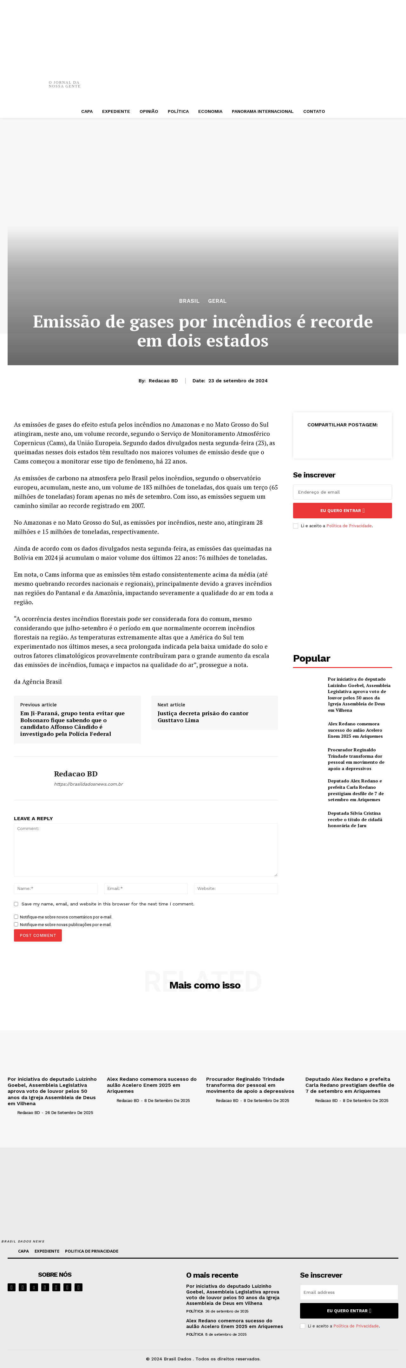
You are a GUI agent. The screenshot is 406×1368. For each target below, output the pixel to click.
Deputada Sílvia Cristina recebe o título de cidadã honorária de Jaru (355, 819)
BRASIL (189, 301)
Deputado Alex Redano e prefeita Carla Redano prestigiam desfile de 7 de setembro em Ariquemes (356, 790)
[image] (144, 1287)
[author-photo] (12, 1112)
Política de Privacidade (349, 525)
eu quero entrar (342, 511)
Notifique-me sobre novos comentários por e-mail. (66, 917)
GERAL (217, 301)
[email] (342, 492)
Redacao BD (163, 381)
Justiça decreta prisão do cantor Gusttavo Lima (203, 716)
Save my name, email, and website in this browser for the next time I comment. (108, 903)
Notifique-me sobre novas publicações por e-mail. (66, 924)
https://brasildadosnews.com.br (88, 784)
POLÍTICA (194, 1311)
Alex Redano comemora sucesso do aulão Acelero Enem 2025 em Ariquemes (355, 730)
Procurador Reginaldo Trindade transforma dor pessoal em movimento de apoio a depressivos (356, 759)
